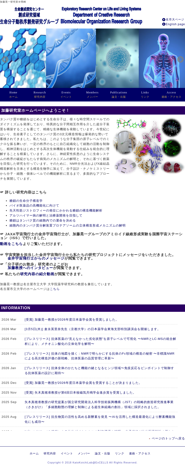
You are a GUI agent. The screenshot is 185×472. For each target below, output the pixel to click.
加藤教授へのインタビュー (30, 268)
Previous (3, 58)
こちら (55, 289)
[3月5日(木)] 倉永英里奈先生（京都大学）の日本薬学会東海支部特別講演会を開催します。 (93, 329)
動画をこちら (11, 244)
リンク (145, 94)
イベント (66, 94)
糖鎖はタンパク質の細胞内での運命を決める (42, 220)
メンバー (92, 94)
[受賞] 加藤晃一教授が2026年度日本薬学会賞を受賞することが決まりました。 (83, 383)
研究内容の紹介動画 (37, 274)
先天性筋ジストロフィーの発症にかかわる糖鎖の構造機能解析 (55, 210)
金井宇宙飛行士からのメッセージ (36, 258)
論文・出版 (118, 94)
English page (175, 24)
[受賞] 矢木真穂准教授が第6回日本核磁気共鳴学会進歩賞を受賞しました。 (80, 392)
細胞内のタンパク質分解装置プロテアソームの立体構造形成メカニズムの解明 (67, 225)
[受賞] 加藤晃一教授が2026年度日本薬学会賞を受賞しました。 (72, 319)
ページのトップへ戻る (168, 438)
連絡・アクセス (171, 94)
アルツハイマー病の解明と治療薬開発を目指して (46, 215)
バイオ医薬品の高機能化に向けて (34, 205)
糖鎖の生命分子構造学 (26, 200)
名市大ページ (175, 19)
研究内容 (40, 94)
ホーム (13, 94)
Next (179, 58)
